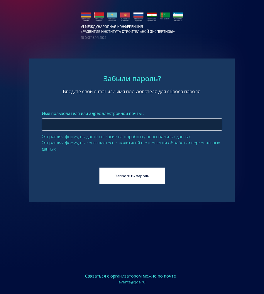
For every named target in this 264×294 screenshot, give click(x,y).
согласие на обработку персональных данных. (145, 136)
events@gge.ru (132, 282)
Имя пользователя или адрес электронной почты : (93, 113)
